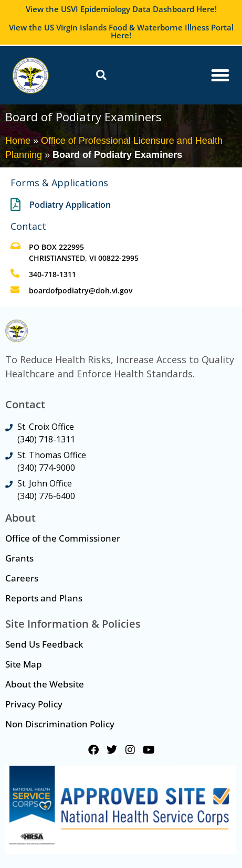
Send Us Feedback (44, 644)
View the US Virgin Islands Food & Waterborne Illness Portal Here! (121, 31)
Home (17, 140)
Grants (19, 558)
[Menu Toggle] (220, 75)
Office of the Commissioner (62, 538)
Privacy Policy (33, 704)
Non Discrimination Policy (59, 724)
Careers (21, 578)
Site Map (23, 664)
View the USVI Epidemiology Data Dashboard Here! (121, 9)
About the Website (44, 684)
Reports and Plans (43, 598)
